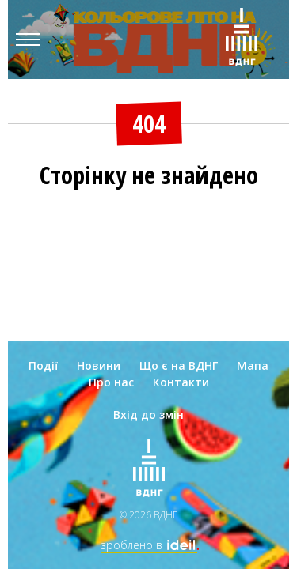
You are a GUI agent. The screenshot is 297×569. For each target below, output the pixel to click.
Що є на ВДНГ (178, 365)
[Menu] (28, 39)
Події (43, 365)
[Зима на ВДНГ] (241, 39)
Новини (98, 365)
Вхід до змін (148, 414)
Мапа (252, 365)
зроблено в (149, 544)
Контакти (181, 382)
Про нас (111, 382)
